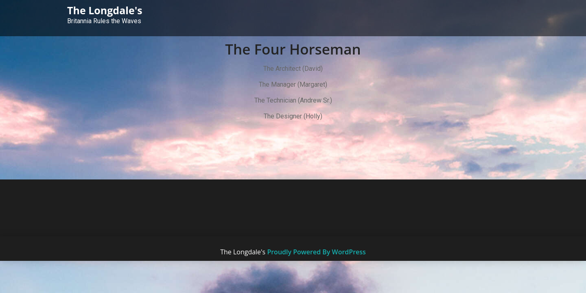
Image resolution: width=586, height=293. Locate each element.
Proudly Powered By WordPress (316, 251)
